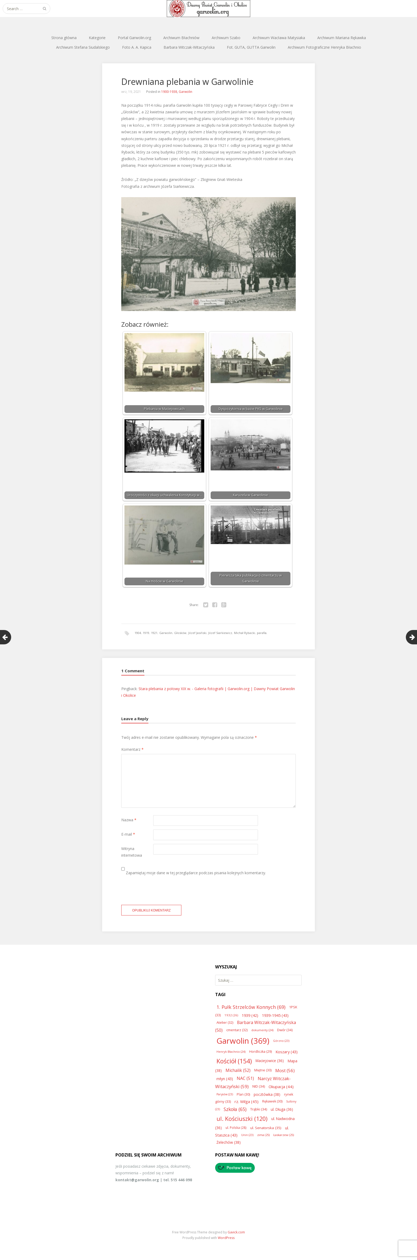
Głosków (180, 633)
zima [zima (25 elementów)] (263, 1135)
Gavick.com (236, 1232)
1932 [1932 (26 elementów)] (231, 1015)
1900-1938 (169, 91)
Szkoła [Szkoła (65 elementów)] (235, 1109)
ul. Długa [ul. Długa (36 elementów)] (282, 1109)
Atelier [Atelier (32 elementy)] (224, 1022)
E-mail (128, 834)
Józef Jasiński (197, 633)
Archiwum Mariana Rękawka (341, 37)
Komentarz (132, 749)
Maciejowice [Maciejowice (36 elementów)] (270, 1060)
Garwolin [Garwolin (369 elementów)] (242, 1040)
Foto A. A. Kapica (136, 47)
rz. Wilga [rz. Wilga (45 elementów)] (246, 1101)
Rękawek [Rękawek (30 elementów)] (272, 1101)
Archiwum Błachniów (181, 37)
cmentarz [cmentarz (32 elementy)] (237, 1029)
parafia (261, 633)
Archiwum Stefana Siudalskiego (83, 47)
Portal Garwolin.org (134, 37)
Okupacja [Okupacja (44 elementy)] (281, 1086)
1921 (154, 633)
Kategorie (97, 37)
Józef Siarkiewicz (220, 633)
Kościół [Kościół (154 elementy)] (234, 1061)
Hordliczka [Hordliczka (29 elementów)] (260, 1051)
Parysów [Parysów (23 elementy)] (224, 1094)
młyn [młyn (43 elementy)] (224, 1078)
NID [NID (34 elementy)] (258, 1086)
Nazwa (128, 819)
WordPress (226, 1238)
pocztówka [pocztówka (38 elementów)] (267, 1094)
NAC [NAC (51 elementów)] (245, 1078)
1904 (138, 633)
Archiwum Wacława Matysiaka (279, 37)
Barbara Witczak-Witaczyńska (189, 47)
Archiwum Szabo (226, 37)
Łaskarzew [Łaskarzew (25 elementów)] (283, 1135)
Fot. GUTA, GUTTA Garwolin (251, 47)
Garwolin (185, 91)
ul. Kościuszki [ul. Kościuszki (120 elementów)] (242, 1118)
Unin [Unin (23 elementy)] (247, 1135)
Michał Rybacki (244, 633)
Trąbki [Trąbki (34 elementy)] (258, 1109)
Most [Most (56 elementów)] (285, 1070)
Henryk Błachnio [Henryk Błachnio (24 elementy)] (230, 1052)
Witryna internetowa (131, 852)
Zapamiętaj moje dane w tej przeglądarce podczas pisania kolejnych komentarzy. (196, 872)
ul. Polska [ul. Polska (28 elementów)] (236, 1127)
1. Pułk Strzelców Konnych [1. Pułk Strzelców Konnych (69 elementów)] (250, 1007)
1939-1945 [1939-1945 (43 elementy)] (275, 1015)
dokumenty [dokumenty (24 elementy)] (262, 1030)
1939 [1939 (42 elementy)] (250, 1015)
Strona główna (64, 37)
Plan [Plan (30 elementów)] (243, 1094)
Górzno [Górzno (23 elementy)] (281, 1041)
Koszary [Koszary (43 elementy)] (287, 1051)
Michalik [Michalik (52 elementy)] (238, 1070)
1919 (146, 633)
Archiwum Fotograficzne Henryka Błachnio (324, 47)
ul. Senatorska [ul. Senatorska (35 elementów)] (265, 1127)
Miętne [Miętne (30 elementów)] (263, 1070)
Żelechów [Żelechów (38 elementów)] (228, 1142)
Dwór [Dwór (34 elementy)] (285, 1029)
